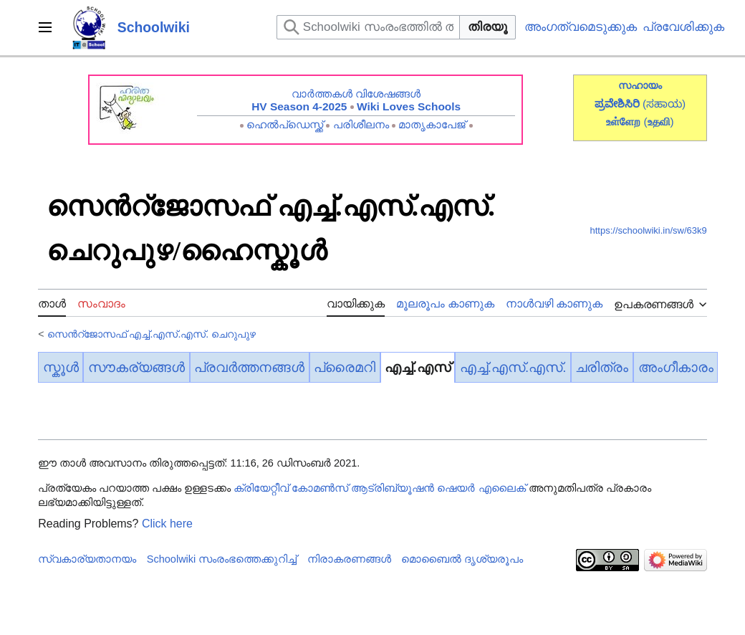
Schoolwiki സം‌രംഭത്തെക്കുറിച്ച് (222, 559)
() (658, 121)
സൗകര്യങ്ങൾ (136, 367)
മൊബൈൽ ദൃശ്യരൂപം (462, 559)
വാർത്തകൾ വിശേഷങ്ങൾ (356, 93)
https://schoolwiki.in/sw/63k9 (648, 230)
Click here (167, 523)
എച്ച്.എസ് (417, 367)
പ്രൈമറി (344, 367)
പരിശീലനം (361, 124)
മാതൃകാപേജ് (432, 124)
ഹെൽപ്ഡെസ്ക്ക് (284, 124)
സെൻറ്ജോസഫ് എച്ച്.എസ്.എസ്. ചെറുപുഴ (151, 334)
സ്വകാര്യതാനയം (87, 559)
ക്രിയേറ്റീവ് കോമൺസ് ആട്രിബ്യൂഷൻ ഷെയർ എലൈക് (379, 488)
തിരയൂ (487, 27)
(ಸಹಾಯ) (664, 103)
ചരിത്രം (601, 367)
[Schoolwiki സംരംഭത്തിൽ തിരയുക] (368, 27)
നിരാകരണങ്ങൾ (349, 559)
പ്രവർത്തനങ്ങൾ (249, 367)
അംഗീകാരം (675, 367)
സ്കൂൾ (61, 367)
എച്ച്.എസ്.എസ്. (513, 367)
